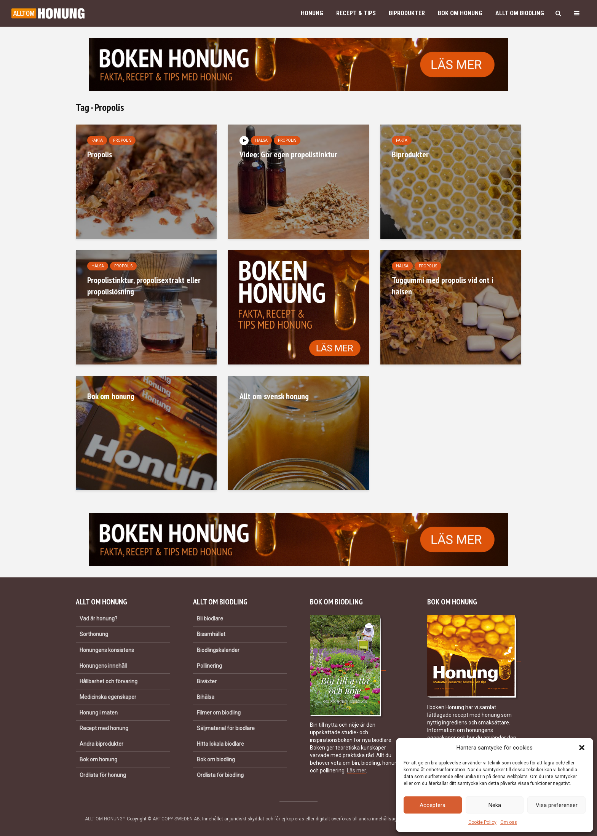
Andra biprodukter (101, 744)
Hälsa (261, 140)
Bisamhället (211, 634)
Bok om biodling (216, 759)
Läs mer (356, 770)
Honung (312, 13)
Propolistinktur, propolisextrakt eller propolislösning (144, 286)
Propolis (122, 140)
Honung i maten (99, 713)
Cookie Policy (482, 822)
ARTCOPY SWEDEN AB (176, 819)
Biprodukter (407, 13)
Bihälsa (205, 697)
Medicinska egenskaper (108, 697)
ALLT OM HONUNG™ (105, 819)
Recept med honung (104, 728)
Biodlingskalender (218, 650)
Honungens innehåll (103, 666)
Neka (494, 805)
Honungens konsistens (107, 650)
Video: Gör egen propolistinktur (288, 154)
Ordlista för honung (103, 775)
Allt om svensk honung (274, 396)
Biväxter (207, 681)
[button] (582, 747)
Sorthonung (94, 634)
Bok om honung (460, 13)
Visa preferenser (557, 805)
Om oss (508, 822)
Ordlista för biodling (220, 775)
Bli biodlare (210, 618)
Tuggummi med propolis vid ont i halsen (442, 286)
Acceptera (432, 805)
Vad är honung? (98, 618)
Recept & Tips (356, 13)
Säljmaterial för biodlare (226, 728)
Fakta (97, 140)
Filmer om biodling (219, 713)
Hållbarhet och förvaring (108, 681)
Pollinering (209, 666)
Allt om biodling (519, 13)
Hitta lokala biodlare (220, 744)
